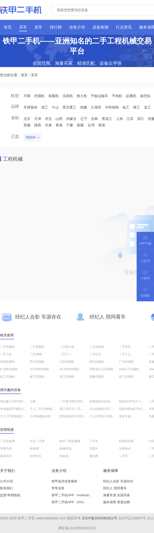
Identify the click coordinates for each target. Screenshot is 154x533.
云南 (33, 401)
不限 (27, 96)
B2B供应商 (126, 441)
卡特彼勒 (112, 107)
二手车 (93, 441)
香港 (101, 125)
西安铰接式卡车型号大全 (76, 416)
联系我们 (6, 488)
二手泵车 (125, 347)
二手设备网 (7, 441)
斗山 (55, 107)
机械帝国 (65, 448)
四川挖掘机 (37, 361)
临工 (126, 107)
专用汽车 (6, 448)
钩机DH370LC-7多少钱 (134, 401)
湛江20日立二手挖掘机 (75, 409)
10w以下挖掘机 (129, 369)
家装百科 (6, 456)
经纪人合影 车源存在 (118, 481)
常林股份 (30, 107)
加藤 (83, 107)
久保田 (96, 107)
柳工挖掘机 (37, 376)
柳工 (136, 107)
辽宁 (83, 119)
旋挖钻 (145, 96)
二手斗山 (125, 354)
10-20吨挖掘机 (39, 369)
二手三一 (65, 354)
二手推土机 (67, 347)
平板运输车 (99, 96)
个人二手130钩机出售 (44, 409)
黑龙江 (107, 119)
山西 (59, 119)
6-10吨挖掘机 (9, 369)
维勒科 (31, 137)
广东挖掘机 (126, 361)
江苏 (129, 119)
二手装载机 (37, 347)
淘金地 (64, 456)
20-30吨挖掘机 (69, 369)
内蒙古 (71, 119)
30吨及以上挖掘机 (101, 369)
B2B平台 (35, 456)
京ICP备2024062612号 (99, 518)
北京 (27, 119)
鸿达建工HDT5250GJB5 (16, 401)
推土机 (82, 96)
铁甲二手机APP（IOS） (69, 502)
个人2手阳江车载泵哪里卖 (106, 416)
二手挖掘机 (7, 347)
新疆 (80, 125)
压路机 (67, 96)
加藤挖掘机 (96, 376)
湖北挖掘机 (96, 361)
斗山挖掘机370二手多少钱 (106, 409)
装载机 (53, 96)
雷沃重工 (69, 107)
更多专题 (125, 416)
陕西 (37, 125)
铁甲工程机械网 (70, 441)
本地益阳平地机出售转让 (16, 409)
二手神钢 (36, 354)
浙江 (140, 119)
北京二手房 (37, 441)
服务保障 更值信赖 (116, 502)
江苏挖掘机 (67, 361)
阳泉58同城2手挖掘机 (133, 409)
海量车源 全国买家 (116, 495)
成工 (44, 107)
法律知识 (125, 448)
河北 (48, 119)
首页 (24, 75)
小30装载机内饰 (40, 416)
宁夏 (69, 125)
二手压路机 (96, 347)
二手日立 (95, 354)
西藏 (27, 125)
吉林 (94, 119)
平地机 (117, 96)
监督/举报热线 (10, 495)
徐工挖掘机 (126, 376)
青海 (59, 125)
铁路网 (34, 448)
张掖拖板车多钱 (99, 401)
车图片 (93, 448)
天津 (37, 119)
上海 (119, 119)
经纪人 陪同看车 (115, 488)
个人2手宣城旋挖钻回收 (15, 416)
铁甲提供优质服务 (64, 481)
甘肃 (48, 125)
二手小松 (6, 354)
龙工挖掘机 (67, 376)
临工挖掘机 (7, 376)
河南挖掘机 (7, 361)
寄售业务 (58, 488)
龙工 (147, 107)
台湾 (91, 125)
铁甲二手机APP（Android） (72, 495)
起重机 (131, 96)
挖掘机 (39, 96)
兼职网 (93, 456)
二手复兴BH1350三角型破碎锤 (80, 401)
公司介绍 (6, 481)
